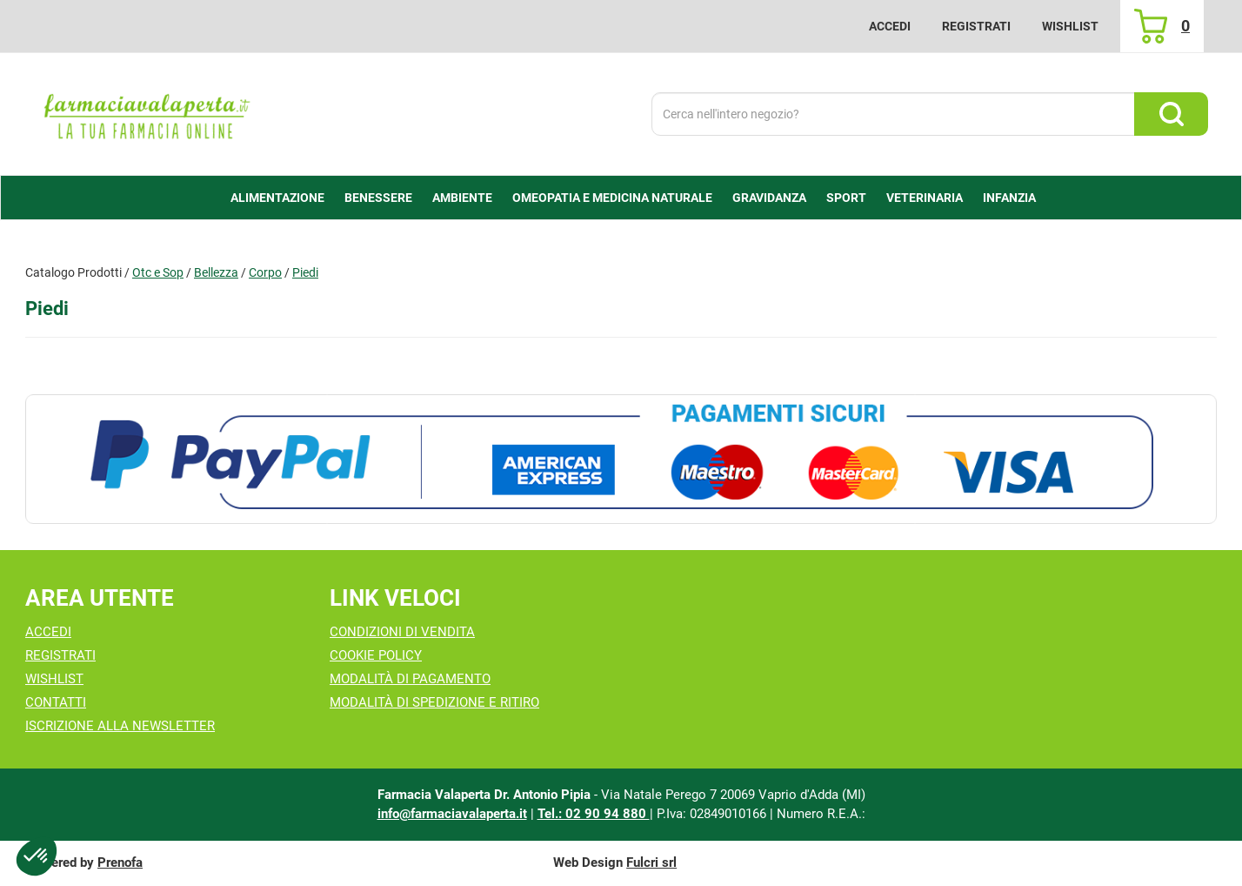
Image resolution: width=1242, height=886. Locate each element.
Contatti (55, 702)
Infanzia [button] (1009, 198)
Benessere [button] (378, 198)
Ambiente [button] (462, 198)
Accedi (890, 26)
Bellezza (216, 272)
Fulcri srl (651, 862)
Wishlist (1070, 26)
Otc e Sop (158, 272)
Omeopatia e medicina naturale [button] (612, 198)
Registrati (976, 26)
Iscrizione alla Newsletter (120, 726)
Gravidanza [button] (769, 198)
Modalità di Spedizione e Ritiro (434, 702)
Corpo (265, 272)
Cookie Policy (376, 655)
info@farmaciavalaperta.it (452, 814)
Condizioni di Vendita (402, 632)
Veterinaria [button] (924, 198)
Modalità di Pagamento (410, 679)
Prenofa (120, 862)
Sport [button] (846, 198)
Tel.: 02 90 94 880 (594, 814)
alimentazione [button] (277, 198)
